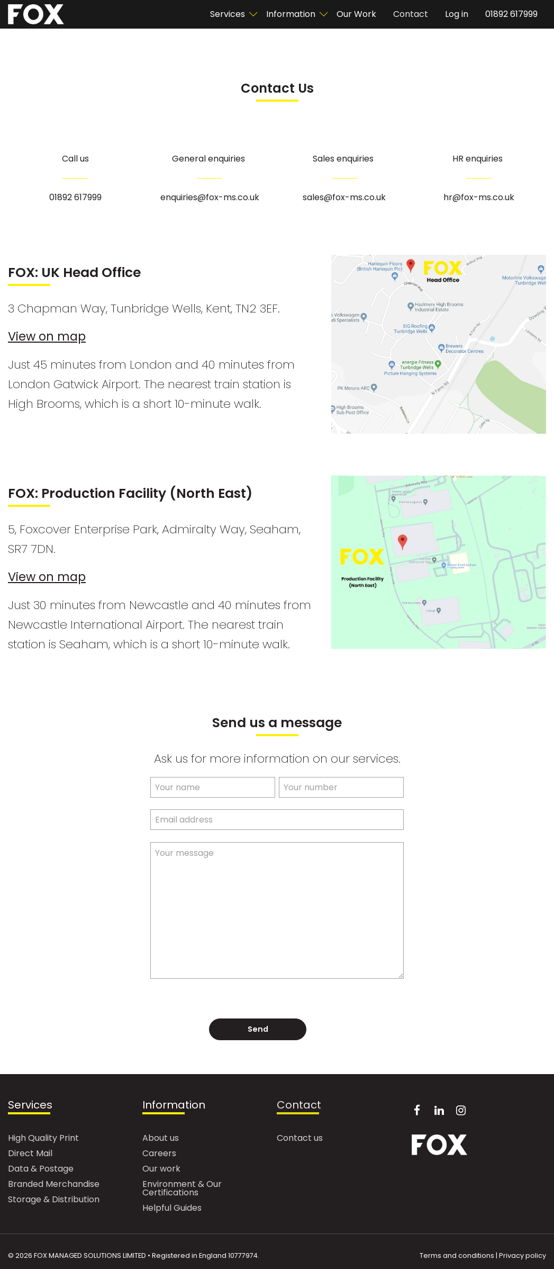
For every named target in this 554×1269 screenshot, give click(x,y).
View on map (47, 336)
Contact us (300, 1139)
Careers (159, 1154)
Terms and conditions (457, 1255)
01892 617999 (511, 14)
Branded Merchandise (53, 1185)
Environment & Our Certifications (182, 1189)
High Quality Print (43, 1139)
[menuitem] (230, 14)
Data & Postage (41, 1170)
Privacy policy (522, 1255)
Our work (161, 1170)
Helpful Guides (172, 1209)
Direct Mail (30, 1154)
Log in (456, 14)
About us (160, 1139)
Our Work (356, 14)
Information (290, 14)
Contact (410, 14)
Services (227, 14)
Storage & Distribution (53, 1200)
